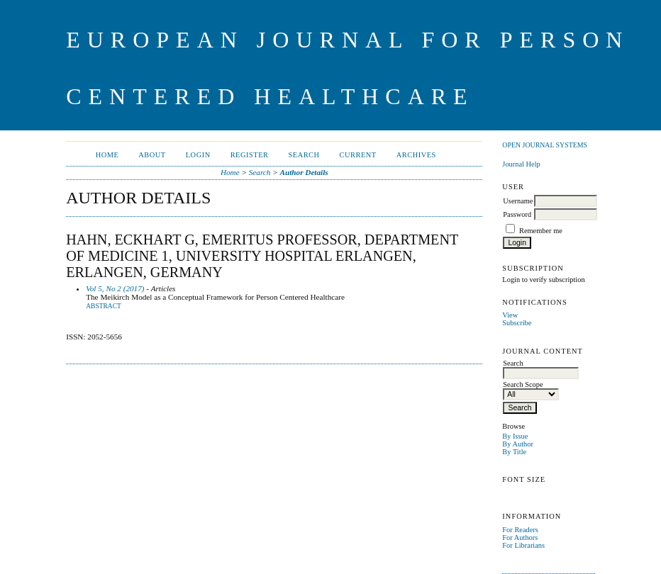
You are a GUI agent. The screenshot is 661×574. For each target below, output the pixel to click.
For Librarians (523, 545)
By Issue (515, 436)
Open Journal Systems (544, 145)
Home (107, 155)
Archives (416, 155)
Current (358, 155)
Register (249, 155)
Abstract (103, 306)
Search (303, 155)
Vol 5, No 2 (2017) (115, 288)
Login (198, 155)
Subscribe (516, 323)
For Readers (520, 530)
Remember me (540, 231)
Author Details (304, 172)
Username (518, 201)
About (151, 155)
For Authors (520, 537)
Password (517, 214)
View (510, 315)
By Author (517, 444)
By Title (514, 452)
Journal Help (521, 164)
